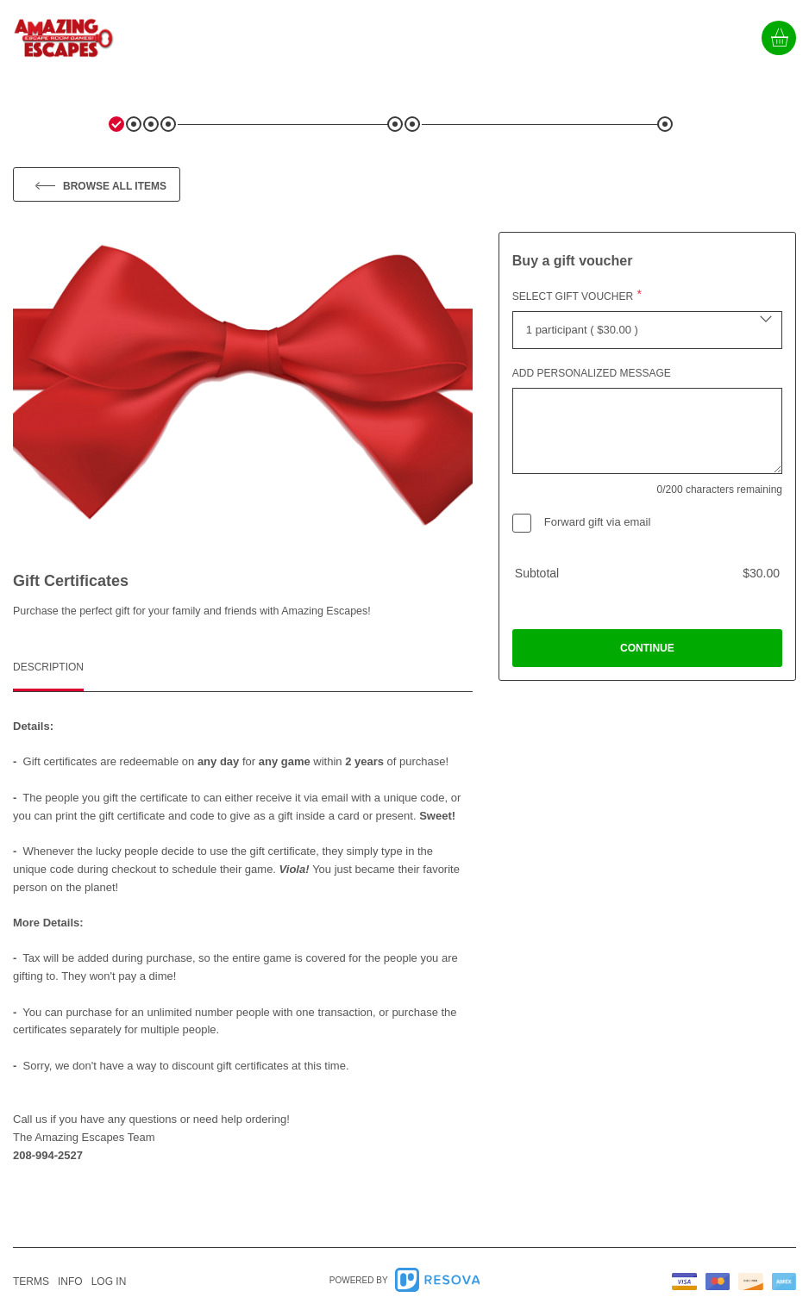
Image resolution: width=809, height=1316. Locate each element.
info (70, 1281)
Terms (31, 1281)
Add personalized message (591, 373)
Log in (109, 1281)
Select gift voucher (572, 296)
